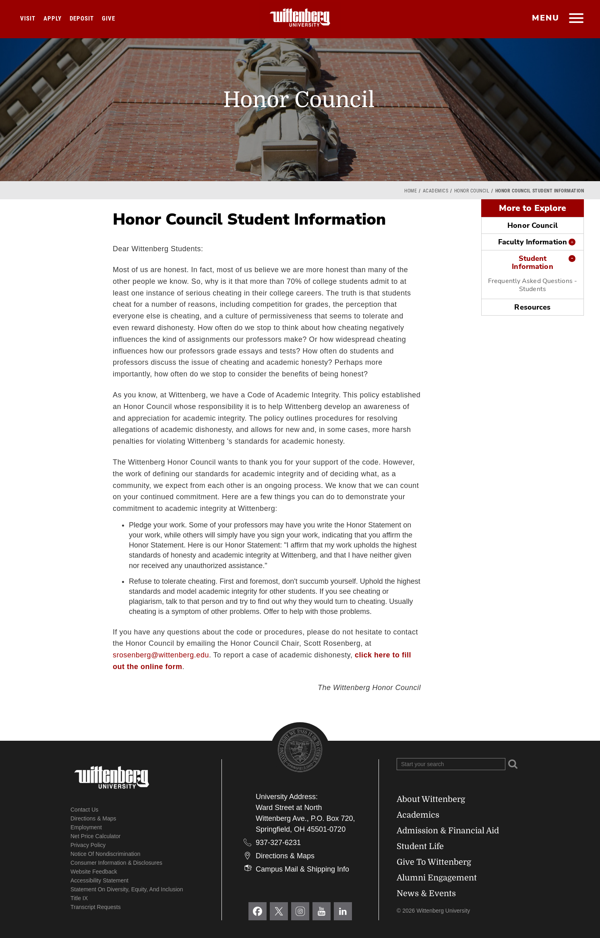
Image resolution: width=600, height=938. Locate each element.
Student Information (532, 262)
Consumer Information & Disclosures (116, 862)
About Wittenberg (431, 799)
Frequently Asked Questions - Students (532, 285)
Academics (436, 191)
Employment (86, 827)
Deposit (82, 18)
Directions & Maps (93, 818)
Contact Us (84, 809)
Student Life (420, 846)
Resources (532, 307)
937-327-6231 (278, 843)
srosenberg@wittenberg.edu (161, 655)
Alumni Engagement (437, 877)
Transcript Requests (95, 907)
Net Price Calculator (95, 836)
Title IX (79, 898)
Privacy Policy (88, 845)
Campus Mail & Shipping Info (302, 869)
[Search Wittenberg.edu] (451, 764)
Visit (27, 18)
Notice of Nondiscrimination (105, 854)
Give (108, 18)
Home (410, 191)
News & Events (426, 893)
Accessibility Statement (99, 880)
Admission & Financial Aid (448, 830)
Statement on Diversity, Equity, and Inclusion (126, 889)
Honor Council (472, 191)
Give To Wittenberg (434, 862)
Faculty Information (532, 242)
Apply (52, 18)
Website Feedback (93, 871)
